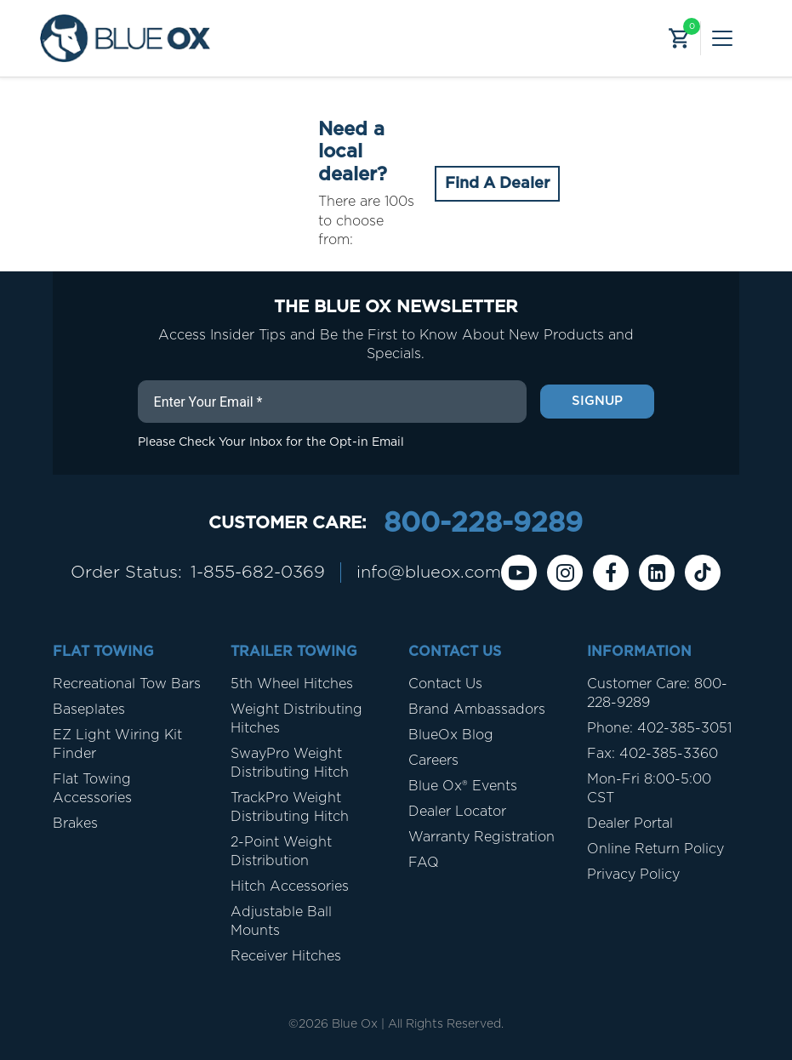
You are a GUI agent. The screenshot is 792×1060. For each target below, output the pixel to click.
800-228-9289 (483, 523)
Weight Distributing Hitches (296, 719)
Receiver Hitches (286, 956)
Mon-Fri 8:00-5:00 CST (649, 788)
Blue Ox (355, 1024)
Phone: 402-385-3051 (659, 728)
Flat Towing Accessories (92, 788)
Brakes (75, 823)
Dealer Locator (457, 811)
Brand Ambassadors (476, 709)
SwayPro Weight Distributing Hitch (290, 763)
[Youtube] (519, 572)
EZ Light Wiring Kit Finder (117, 744)
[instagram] (565, 572)
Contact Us (445, 684)
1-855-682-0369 (258, 572)
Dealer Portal (630, 823)
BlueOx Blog (450, 735)
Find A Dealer (497, 183)
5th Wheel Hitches (292, 684)
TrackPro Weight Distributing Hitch (290, 807)
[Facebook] (611, 572)
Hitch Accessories (290, 886)
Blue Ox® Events (462, 786)
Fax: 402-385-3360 (652, 754)
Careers (433, 760)
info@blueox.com (428, 572)
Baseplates (89, 709)
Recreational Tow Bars (127, 684)
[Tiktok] (703, 572)
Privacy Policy (633, 874)
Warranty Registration (481, 837)
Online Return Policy (655, 849)
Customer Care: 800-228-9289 (657, 693)
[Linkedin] (657, 572)
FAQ (423, 862)
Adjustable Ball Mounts (281, 921)
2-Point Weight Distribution (281, 851)
